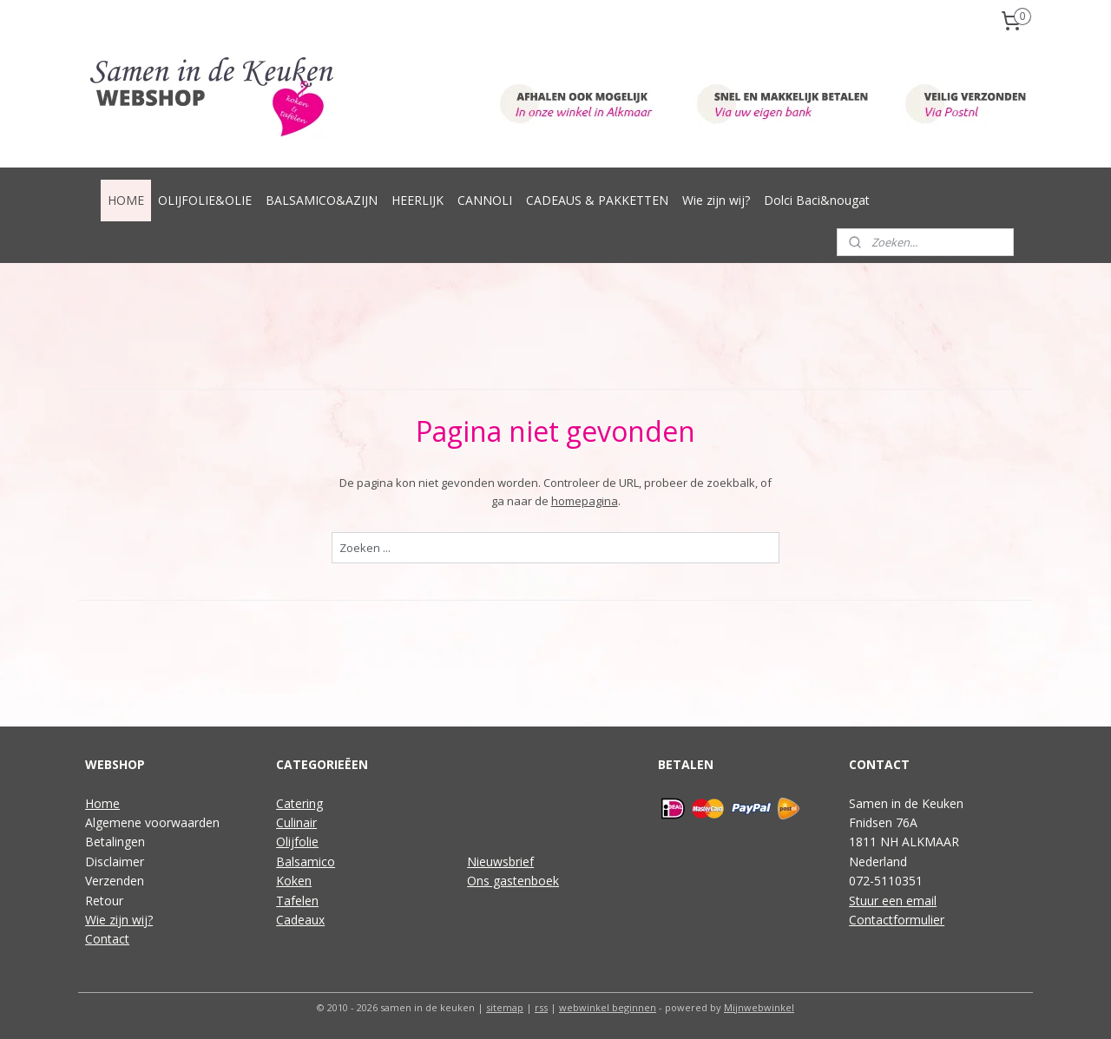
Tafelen (297, 900)
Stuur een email (893, 900)
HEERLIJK (417, 200)
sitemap (504, 1007)
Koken (294, 880)
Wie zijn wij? (716, 200)
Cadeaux (300, 919)
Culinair (296, 822)
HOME (126, 200)
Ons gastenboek (513, 880)
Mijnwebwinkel (759, 1007)
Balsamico (305, 861)
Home (102, 803)
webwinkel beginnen (607, 1007)
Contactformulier (896, 919)
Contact (107, 938)
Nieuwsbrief (500, 861)
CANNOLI (484, 200)
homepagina (583, 501)
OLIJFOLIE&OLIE (205, 200)
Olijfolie (297, 841)
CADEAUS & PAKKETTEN (597, 200)
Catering (299, 803)
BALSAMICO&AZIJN (322, 200)
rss (541, 1007)
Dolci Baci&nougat (817, 200)
